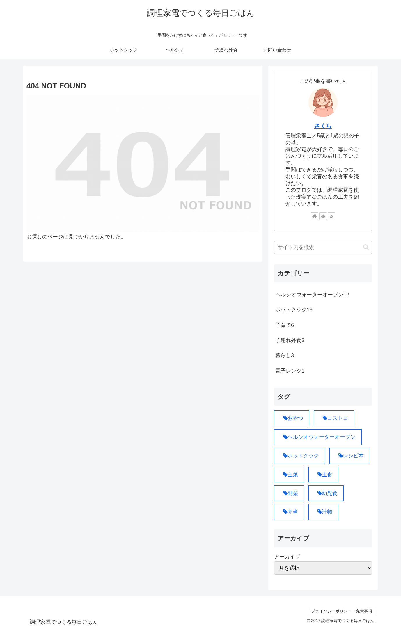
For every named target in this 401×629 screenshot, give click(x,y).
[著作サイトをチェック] (314, 216)
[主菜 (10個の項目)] (289, 474)
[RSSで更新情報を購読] (331, 216)
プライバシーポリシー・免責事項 (341, 611)
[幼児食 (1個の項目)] (326, 493)
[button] (366, 247)
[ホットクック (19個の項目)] (299, 456)
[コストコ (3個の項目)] (334, 418)
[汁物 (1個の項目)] (323, 512)
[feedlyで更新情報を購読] (323, 216)
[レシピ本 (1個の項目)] (349, 456)
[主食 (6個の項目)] (323, 474)
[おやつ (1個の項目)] (291, 418)
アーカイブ (287, 556)
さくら (323, 126)
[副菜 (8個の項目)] (289, 493)
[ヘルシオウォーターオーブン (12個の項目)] (318, 437)
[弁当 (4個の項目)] (289, 512)
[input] (323, 247)
